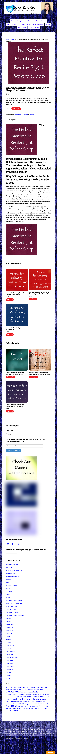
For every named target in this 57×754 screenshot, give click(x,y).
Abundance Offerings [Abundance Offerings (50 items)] (14, 687)
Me (19, 27)
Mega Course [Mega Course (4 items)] (31, 701)
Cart (30, 27)
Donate (48, 24)
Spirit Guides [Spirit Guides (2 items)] (23, 706)
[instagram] (18, 543)
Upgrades (8, 675)
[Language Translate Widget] (11, 553)
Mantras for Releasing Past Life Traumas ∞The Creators (15, 293)
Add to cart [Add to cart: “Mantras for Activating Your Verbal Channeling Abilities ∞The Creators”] (33, 298)
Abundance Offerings (12, 564)
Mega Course (9, 627)
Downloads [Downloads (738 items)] (12, 694)
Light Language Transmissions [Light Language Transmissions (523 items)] (32, 699)
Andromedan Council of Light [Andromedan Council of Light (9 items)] (39, 687)
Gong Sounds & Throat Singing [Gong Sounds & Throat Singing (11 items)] (37, 694)
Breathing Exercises (11, 585)
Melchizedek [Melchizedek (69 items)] (40, 702)
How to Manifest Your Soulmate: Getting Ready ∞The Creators (15, 405)
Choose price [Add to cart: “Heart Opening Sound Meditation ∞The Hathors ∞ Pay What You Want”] (33, 377)
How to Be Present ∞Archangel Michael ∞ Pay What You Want (15, 373)
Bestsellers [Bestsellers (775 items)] (12, 691)
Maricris (8, 621)
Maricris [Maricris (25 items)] (15, 701)
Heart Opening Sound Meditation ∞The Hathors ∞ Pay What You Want (39, 373)
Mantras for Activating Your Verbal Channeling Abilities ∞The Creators (39, 293)
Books (24, 27)
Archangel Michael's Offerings (14, 576)
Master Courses (41, 21)
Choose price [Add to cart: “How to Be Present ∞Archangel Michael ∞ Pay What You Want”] (10, 377)
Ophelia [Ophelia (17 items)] (15, 704)
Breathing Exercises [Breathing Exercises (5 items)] (27, 692)
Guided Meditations (11, 606)
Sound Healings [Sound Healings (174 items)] (13, 706)
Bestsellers (17, 114)
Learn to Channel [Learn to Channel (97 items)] (38, 697)
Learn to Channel (25, 24)
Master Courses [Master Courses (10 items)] (22, 701)
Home (13, 21)
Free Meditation (38, 24)
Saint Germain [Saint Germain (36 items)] (39, 704)
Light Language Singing (13, 612)
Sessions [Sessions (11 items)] (47, 704)
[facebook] (13, 543)
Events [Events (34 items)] (21, 694)
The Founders (10, 666)
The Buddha (9, 660)
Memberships (10, 633)
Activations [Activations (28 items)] (27, 687)
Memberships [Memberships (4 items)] (9, 704)
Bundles (8, 588)
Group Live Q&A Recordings (14, 603)
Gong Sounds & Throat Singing (15, 600)
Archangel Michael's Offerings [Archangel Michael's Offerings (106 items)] (30, 689)
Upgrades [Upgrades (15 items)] (9, 711)
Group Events (21, 21)
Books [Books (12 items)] (20, 692)
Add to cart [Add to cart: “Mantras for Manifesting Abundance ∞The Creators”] (10, 334)
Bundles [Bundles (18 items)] (36, 692)
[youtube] (8, 543)
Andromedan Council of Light (14, 570)
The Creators (9, 663)
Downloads (25, 114)
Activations (9, 567)
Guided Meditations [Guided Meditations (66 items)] (23, 697)
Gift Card (8, 597)
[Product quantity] (8, 108)
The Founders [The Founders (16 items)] (27, 708)
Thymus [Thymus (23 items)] (44, 708)
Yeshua (8, 678)
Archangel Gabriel (11, 573)
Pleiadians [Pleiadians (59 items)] (22, 704)
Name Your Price (12, 24)
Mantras (31, 114)
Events (8, 594)
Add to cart (16, 108)
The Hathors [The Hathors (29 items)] (36, 708)
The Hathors (9, 669)
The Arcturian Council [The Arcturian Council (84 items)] (36, 706)
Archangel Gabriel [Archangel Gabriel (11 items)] (11, 689)
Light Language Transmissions (15, 615)
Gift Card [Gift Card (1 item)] (26, 694)
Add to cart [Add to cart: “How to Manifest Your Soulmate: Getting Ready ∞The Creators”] (10, 411)
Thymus (8, 672)
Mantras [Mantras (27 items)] (9, 702)
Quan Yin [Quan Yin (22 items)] (30, 704)
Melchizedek (9, 630)
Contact (36, 27)
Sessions (31, 21)
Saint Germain (10, 645)
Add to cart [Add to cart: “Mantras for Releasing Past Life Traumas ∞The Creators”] (10, 299)
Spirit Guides (9, 654)
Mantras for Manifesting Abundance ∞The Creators (16, 328)
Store (12, 39)
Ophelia (8, 636)
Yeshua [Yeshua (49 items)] (15, 711)
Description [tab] (12, 120)
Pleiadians (9, 639)
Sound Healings (10, 651)
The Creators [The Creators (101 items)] (17, 708)
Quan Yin (8, 642)
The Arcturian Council (12, 657)
